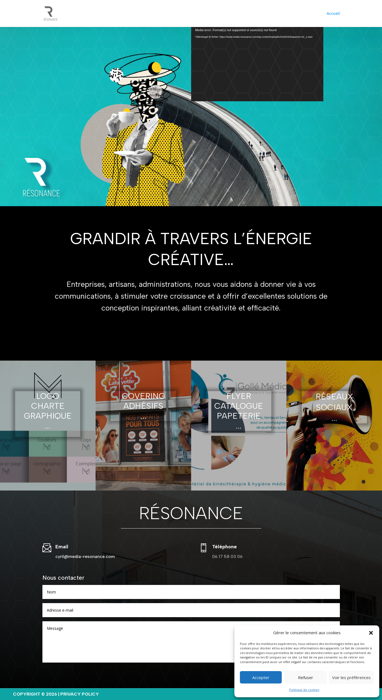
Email (61, 547)
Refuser (305, 677)
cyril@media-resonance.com (85, 556)
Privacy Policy (79, 694)
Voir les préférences (351, 677)
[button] (371, 633)
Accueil (333, 14)
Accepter (260, 677)
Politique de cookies (304, 690)
